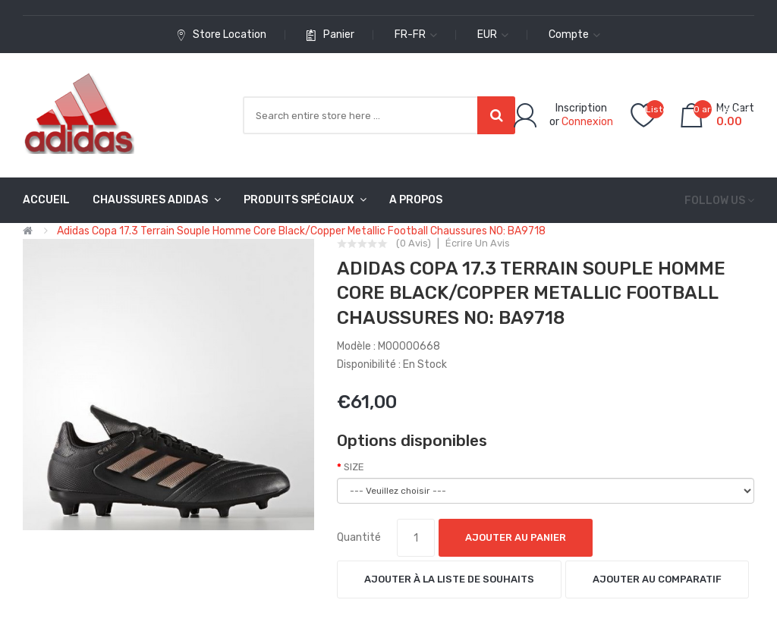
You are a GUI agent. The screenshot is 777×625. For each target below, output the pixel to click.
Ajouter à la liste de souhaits (449, 579)
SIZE (354, 467)
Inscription (581, 108)
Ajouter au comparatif (657, 579)
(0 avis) (413, 243)
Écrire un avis (477, 243)
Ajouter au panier (515, 537)
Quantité (359, 537)
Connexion (587, 121)
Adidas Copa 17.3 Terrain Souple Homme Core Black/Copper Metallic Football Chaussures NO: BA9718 (301, 231)
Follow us (714, 200)
